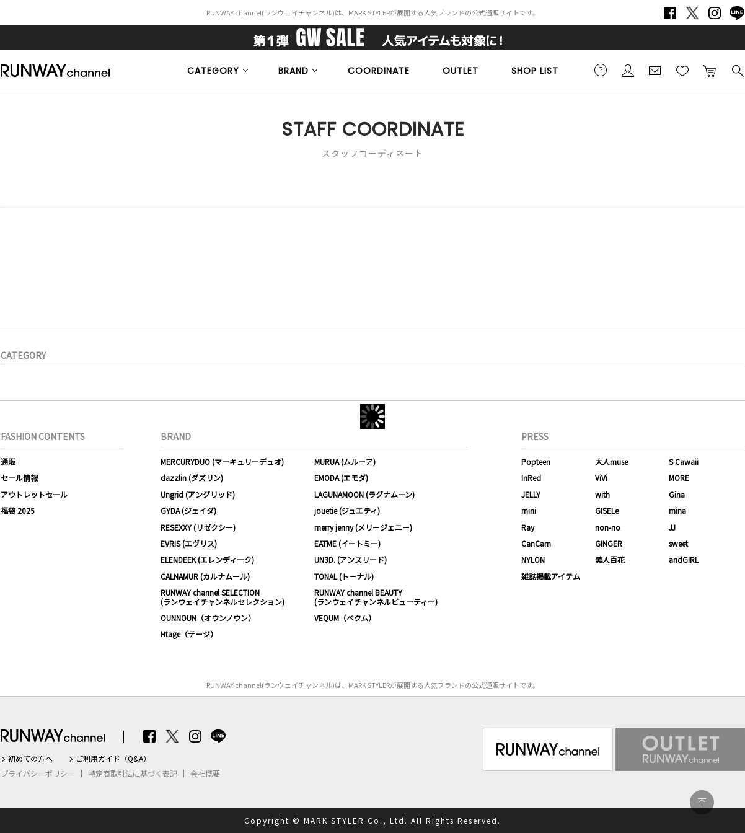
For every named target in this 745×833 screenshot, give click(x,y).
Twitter (692, 13)
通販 (8, 461)
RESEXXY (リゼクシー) (198, 527)
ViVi (601, 477)
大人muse (611, 461)
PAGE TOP (702, 802)
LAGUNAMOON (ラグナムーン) (364, 494)
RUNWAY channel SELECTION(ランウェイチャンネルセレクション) (222, 596)
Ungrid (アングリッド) (198, 494)
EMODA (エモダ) (341, 477)
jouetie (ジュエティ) (347, 510)
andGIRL (684, 559)
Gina (677, 494)
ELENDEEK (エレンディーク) (207, 559)
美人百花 (610, 559)
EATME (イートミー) (347, 543)
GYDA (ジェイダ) (188, 510)
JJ (672, 527)
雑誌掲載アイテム (550, 576)
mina (677, 510)
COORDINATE (379, 70)
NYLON (533, 559)
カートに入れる (709, 70)
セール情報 (19, 477)
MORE (679, 477)
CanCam (536, 543)
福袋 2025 (18, 510)
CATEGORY (213, 70)
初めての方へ (30, 758)
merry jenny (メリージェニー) (363, 527)
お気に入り (682, 70)
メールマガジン (655, 70)
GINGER (608, 543)
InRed (531, 477)
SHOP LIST (534, 70)
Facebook (670, 13)
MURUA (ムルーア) (345, 461)
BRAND (293, 70)
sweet (678, 543)
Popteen (535, 461)
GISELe (607, 510)
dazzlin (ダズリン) (192, 477)
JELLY (530, 494)
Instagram (714, 13)
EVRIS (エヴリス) (189, 543)
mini (528, 510)
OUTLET (460, 70)
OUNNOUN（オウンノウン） (208, 617)
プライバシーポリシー (38, 773)
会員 (627, 70)
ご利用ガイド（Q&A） (113, 758)
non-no (607, 527)
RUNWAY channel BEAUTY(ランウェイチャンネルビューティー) (376, 596)
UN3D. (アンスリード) (350, 559)
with (602, 494)
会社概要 (205, 773)
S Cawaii (684, 461)
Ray (527, 527)
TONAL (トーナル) (344, 576)
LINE (737, 13)
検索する (737, 70)
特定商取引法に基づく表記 (132, 773)
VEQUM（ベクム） (345, 617)
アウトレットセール (34, 494)
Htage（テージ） (189, 633)
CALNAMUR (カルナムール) (205, 576)
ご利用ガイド (600, 70)
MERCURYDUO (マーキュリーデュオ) (222, 461)
